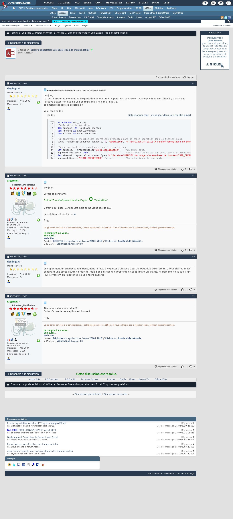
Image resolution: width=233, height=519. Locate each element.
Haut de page (187, 473)
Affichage (187, 77)
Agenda (67, 25)
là (75, 214)
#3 (193, 256)
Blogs (87, 2)
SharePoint (120, 13)
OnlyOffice (178, 13)
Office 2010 (164, 17)
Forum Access (59, 17)
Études (143, 2)
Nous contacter (155, 473)
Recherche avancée (221, 25)
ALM (69, 8)
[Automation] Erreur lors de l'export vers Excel (32, 437)
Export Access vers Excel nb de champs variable (32, 444)
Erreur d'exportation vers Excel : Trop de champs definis (60, 49)
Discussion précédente (87, 394)
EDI (111, 8)
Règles (85, 25)
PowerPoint (105, 13)
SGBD (139, 8)
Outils (130, 17)
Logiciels (26, 33)
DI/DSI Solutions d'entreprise (33, 8)
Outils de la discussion (167, 77)
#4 (193, 296)
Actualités (34, 379)
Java (90, 8)
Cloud (54, 8)
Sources (120, 17)
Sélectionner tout (138, 115)
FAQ (77, 2)
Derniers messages (11, 25)
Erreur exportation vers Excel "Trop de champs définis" (36, 423)
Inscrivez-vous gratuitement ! (70, 21)
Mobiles (159, 8)
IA (62, 8)
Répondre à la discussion (23, 42)
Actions (26, 25)
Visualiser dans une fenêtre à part (171, 115)
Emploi (130, 2)
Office (148, 8)
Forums (49, 2)
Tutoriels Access (105, 17)
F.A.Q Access (75, 17)
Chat (98, 2)
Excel (72, 13)
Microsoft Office (43, 33)
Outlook (92, 13)
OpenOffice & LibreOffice (156, 13)
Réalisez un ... (124, 241)
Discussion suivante (115, 394)
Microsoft (80, 8)
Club (166, 2)
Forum (14, 33)
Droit (155, 2)
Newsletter (114, 2)
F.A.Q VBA (89, 17)
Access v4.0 (70, 244)
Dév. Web (101, 8)
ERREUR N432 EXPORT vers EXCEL (37, 430)
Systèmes (171, 8)
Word (82, 13)
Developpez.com (172, 473)
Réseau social (42, 25)
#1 (193, 83)
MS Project (134, 13)
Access (62, 13)
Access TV (150, 17)
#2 (193, 175)
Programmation (124, 8)
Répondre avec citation (166, 169)
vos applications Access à (77, 241)
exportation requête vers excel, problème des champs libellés (40, 451)
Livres (139, 17)
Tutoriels (64, 2)
